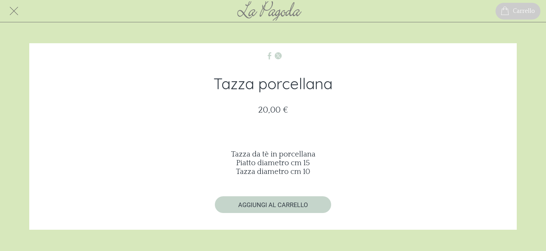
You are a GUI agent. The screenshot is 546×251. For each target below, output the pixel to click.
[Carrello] (518, 11)
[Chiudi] (14, 11)
